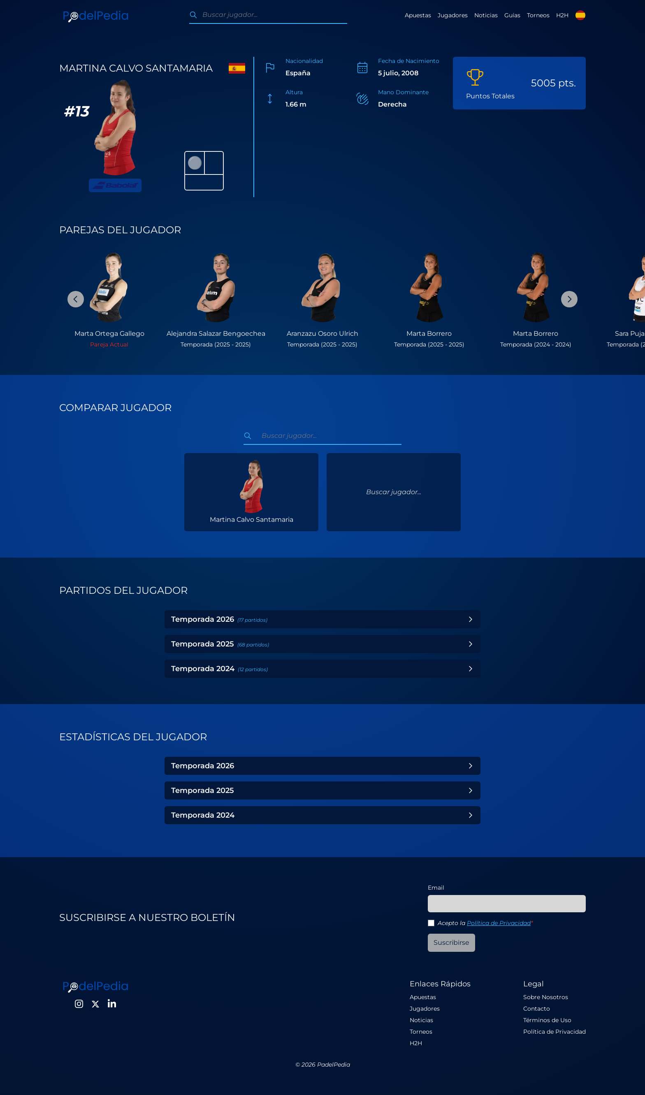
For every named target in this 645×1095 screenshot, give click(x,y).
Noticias (486, 15)
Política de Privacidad (499, 923)
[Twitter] (95, 1004)
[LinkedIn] (112, 1004)
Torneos (538, 15)
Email (436, 887)
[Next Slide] (569, 299)
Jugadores (453, 15)
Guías (512, 15)
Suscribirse (451, 942)
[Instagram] (79, 1004)
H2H (562, 15)
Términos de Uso (547, 1020)
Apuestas (418, 15)
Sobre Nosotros (545, 997)
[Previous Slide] (75, 299)
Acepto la (485, 923)
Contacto (536, 1008)
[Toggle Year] (470, 619)
